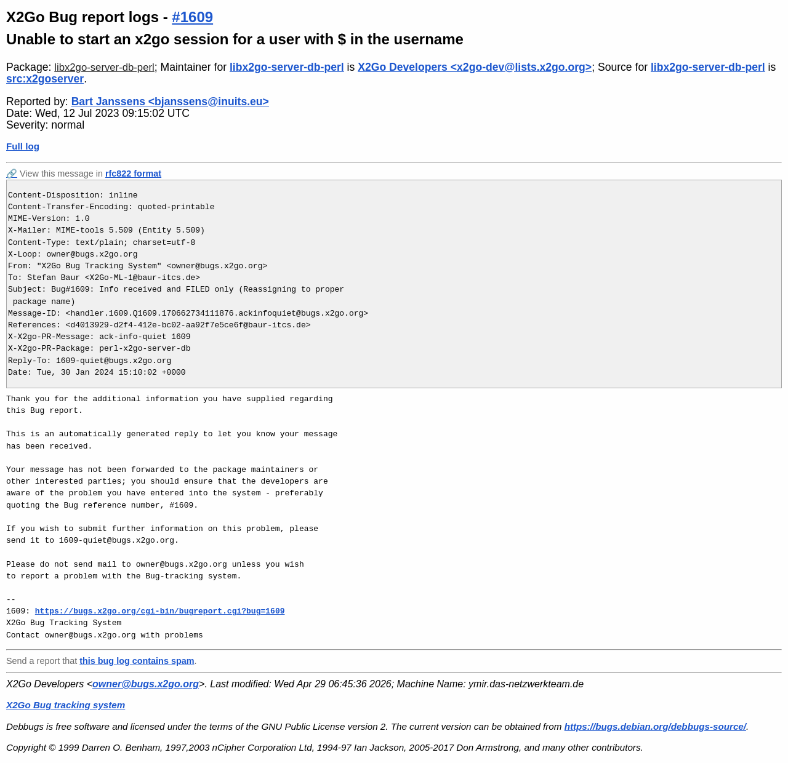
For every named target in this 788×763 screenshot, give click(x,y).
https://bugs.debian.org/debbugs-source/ (655, 726)
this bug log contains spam (136, 661)
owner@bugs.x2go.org (145, 684)
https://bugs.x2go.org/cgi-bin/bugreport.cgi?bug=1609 (160, 611)
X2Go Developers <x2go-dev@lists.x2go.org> (475, 67)
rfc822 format (133, 173)
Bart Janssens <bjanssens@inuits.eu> (170, 101)
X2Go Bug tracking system (65, 705)
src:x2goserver (45, 79)
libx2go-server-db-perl (104, 67)
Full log (22, 146)
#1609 (192, 17)
